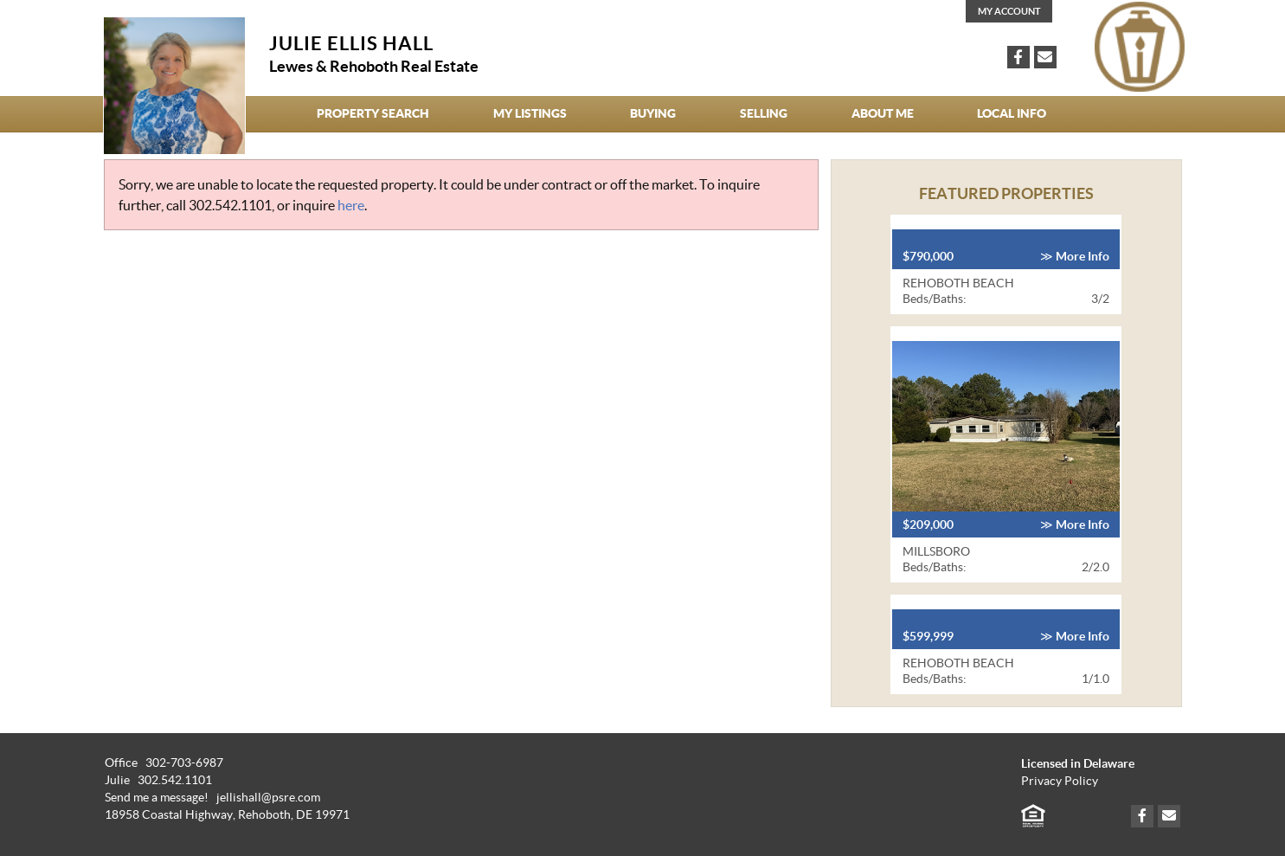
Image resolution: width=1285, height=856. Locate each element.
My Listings (530, 113)
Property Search (373, 113)
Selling (763, 113)
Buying (653, 113)
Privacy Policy (1059, 781)
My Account (1009, 11)
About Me (882, 113)
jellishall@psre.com (268, 797)
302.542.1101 (230, 205)
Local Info (1011, 113)
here (350, 205)
